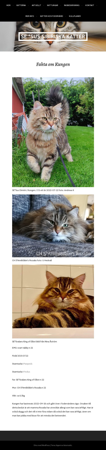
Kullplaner (75, 16)
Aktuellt (36, 5)
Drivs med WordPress (42, 445)
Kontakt (89, 5)
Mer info (29, 16)
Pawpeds (28, 363)
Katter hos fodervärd (51, 16)
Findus (27, 371)
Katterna (21, 5)
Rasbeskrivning (71, 5)
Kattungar (52, 5)
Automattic (67, 445)
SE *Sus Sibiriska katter (53, 36)
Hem (8, 5)
